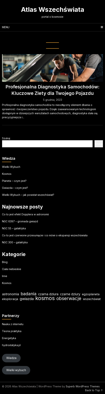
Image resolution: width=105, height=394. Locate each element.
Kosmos (6, 173)
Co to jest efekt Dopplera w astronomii (25, 214)
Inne (4, 276)
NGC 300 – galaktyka (15, 242)
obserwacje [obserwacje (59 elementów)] (68, 298)
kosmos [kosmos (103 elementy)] (45, 298)
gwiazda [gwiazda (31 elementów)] (27, 299)
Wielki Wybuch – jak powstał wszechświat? (28, 194)
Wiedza (11, 358)
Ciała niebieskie (11, 269)
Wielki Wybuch (11, 166)
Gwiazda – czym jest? (15, 187)
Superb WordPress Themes (83, 386)
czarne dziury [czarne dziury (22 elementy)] (70, 294)
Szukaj (6, 138)
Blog (5, 262)
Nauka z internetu (12, 324)
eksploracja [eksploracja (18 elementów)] (10, 299)
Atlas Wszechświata (52, 9)
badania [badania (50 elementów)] (28, 294)
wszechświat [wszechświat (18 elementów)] (92, 299)
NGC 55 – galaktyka (14, 228)
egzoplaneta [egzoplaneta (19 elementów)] (90, 294)
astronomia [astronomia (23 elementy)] (10, 294)
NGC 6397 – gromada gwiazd (20, 221)
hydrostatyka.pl (11, 345)
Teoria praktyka (11, 331)
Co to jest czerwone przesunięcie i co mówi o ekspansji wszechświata (45, 235)
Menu (5, 27)
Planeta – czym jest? (14, 180)
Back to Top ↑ (94, 390)
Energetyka (9, 338)
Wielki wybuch (16, 370)
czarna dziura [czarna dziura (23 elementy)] (48, 294)
